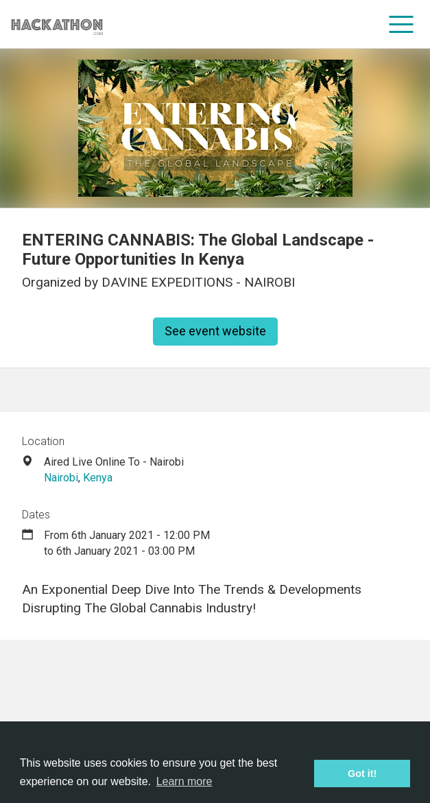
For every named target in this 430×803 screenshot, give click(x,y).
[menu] (401, 24)
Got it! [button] (362, 773)
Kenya (97, 477)
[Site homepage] (57, 24)
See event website (215, 331)
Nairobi (61, 477)
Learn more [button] (184, 781)
